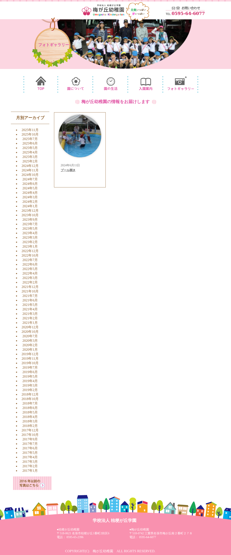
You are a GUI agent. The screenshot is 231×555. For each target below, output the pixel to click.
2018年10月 (30, 399)
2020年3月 (30, 340)
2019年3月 (30, 385)
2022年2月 (30, 282)
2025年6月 (30, 143)
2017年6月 (30, 448)
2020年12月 (30, 327)
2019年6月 (30, 372)
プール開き (68, 170)
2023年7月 (30, 224)
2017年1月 (30, 470)
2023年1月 (30, 246)
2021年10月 (30, 291)
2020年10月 (30, 331)
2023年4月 (30, 233)
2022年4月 (30, 273)
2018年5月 (30, 412)
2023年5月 (30, 228)
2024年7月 (30, 179)
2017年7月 (30, 443)
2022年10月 (30, 255)
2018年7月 (30, 403)
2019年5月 (30, 376)
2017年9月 (30, 439)
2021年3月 (30, 313)
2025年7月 (30, 139)
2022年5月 (30, 269)
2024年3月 (30, 197)
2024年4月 (30, 192)
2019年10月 (30, 363)
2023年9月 (30, 219)
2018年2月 (30, 426)
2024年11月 (30, 170)
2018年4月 (30, 417)
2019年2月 (30, 390)
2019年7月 (30, 367)
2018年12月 (30, 394)
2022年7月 (30, 260)
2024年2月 (30, 201)
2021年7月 (30, 296)
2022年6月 (30, 264)
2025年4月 (30, 152)
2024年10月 (30, 175)
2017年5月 (30, 452)
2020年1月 (30, 349)
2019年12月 (30, 354)
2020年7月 (30, 336)
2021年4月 (30, 309)
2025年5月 (30, 148)
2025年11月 (30, 130)
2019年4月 (30, 381)
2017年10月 (30, 435)
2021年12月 (30, 287)
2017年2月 (30, 466)
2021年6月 (30, 300)
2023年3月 (30, 237)
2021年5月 (30, 305)
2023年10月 (30, 215)
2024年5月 (30, 188)
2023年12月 (30, 210)
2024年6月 (30, 183)
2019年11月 (30, 358)
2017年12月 (30, 430)
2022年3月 (30, 278)
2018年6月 (30, 408)
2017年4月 (30, 457)
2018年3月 (30, 421)
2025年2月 (30, 161)
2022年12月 (30, 251)
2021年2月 (30, 318)
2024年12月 (30, 166)
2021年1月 (30, 322)
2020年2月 (30, 345)
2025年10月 (30, 134)
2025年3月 (30, 157)
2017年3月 (30, 461)
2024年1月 (30, 206)
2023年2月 (30, 242)
